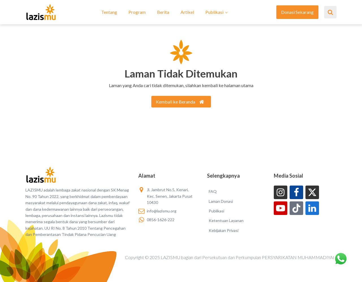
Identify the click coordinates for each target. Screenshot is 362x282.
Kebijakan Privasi (223, 230)
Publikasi (214, 12)
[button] (181, 102)
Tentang (109, 12)
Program (137, 12)
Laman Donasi (221, 201)
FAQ (213, 191)
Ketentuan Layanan (226, 220)
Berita (163, 12)
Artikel (187, 12)
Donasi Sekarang (297, 12)
